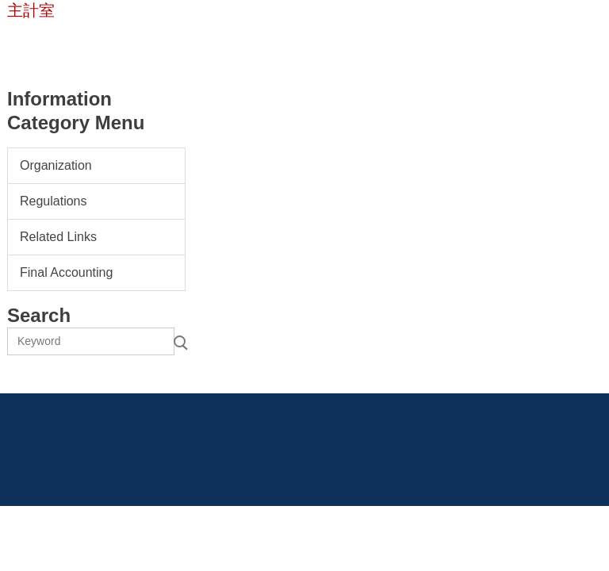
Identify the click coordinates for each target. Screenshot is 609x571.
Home (98, 41)
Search (180, 341)
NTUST (39, 41)
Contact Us (167, 41)
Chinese (242, 41)
